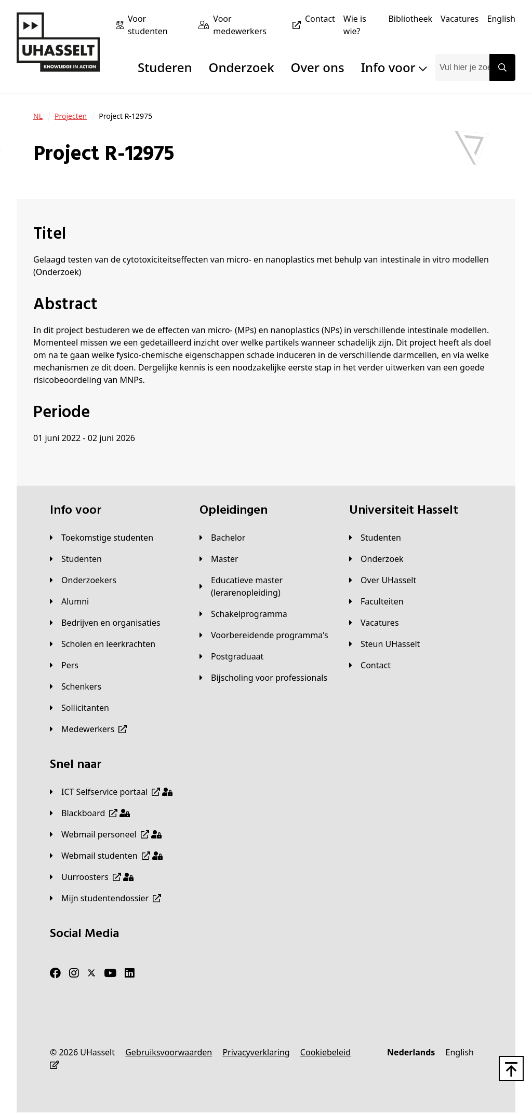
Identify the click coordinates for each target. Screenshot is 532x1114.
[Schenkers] (75, 686)
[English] (501, 18)
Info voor (394, 67)
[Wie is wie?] (361, 24)
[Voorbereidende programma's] (264, 635)
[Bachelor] (222, 537)
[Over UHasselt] (382, 580)
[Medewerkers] (88, 729)
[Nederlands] (411, 1052)
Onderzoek (241, 67)
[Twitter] (91, 973)
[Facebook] (55, 973)
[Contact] (320, 18)
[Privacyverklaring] (255, 1052)
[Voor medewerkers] (259, 24)
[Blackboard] (90, 813)
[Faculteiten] (376, 601)
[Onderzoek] (376, 559)
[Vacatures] (460, 18)
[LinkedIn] (130, 973)
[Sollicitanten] (79, 708)
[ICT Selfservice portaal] (111, 792)
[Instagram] (74, 973)
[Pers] (64, 665)
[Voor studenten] (159, 24)
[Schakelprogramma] (243, 614)
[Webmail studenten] (106, 855)
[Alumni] (69, 601)
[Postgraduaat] (231, 656)
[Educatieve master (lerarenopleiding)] (266, 586)
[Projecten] (71, 116)
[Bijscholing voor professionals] (263, 677)
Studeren (165, 67)
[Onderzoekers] (83, 580)
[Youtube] (110, 973)
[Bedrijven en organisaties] (105, 622)
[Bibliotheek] (410, 18)
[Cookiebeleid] (325, 1052)
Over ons (317, 67)
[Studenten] (76, 559)
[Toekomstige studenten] (101, 537)
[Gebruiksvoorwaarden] (168, 1052)
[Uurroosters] (92, 877)
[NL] (38, 116)
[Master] (219, 559)
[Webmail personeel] (106, 834)
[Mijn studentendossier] (105, 898)
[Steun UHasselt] (384, 644)
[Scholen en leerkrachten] (102, 644)
